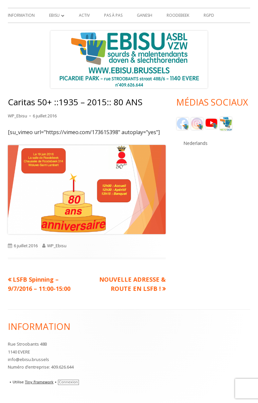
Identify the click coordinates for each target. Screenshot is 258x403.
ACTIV (84, 15)
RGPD (209, 15)
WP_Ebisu (17, 116)
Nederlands (195, 143)
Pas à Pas (113, 15)
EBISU (54, 15)
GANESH (144, 15)
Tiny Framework (39, 382)
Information (21, 15)
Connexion (68, 382)
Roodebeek (178, 15)
